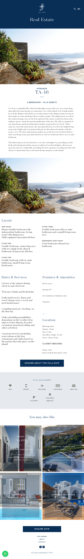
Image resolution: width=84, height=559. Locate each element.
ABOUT (42, 539)
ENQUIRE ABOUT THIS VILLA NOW (42, 363)
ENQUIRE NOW (42, 529)
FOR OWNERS (42, 537)
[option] (42, 186)
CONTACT (42, 542)
